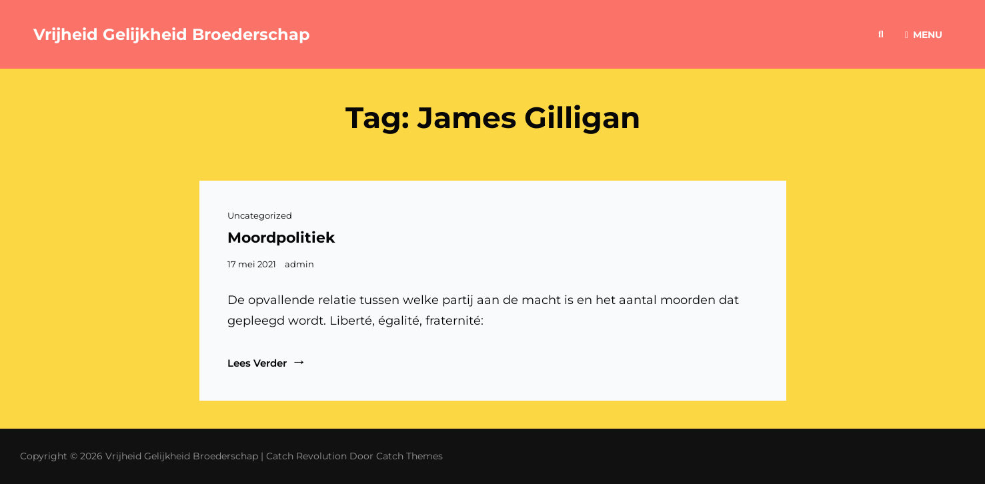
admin (299, 264)
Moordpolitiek (281, 238)
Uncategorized (259, 215)
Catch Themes (409, 456)
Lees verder (267, 361)
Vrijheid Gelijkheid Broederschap (171, 34)
